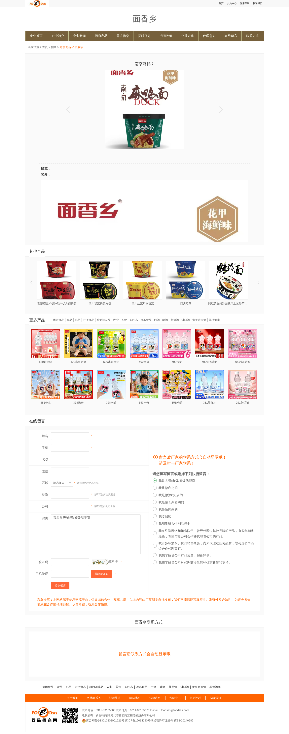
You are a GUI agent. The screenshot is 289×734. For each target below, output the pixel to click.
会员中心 (231, 3)
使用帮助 (244, 3)
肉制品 (133, 319)
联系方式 (252, 36)
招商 (53, 47)
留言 (45, 518)
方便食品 (88, 319)
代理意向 (209, 36)
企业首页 (36, 36)
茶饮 (124, 319)
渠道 (45, 494)
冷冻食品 (146, 319)
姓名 (45, 436)
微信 (45, 471)
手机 (45, 447)
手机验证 (41, 573)
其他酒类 (214, 319)
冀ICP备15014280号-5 (139, 720)
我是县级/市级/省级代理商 (96, 534)
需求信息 (122, 36)
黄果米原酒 (199, 319)
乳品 (77, 319)
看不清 (113, 562)
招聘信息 (144, 36)
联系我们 (257, 3)
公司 (45, 506)
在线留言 (231, 36)
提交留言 (60, 585)
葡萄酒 (174, 319)
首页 (221, 3)
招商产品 (101, 36)
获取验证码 (101, 573)
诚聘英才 (114, 697)
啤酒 (165, 319)
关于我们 (72, 697)
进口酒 (185, 319)
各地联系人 (94, 697)
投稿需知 (215, 697)
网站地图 (134, 697)
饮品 (69, 319)
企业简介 (58, 36)
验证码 (43, 562)
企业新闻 (79, 36)
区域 (45, 483)
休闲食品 (58, 319)
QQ (45, 459)
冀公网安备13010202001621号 (103, 720)
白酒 (157, 319)
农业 (116, 319)
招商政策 (166, 36)
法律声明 (155, 697)
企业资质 (187, 36)
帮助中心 (175, 697)
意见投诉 (195, 697)
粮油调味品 (104, 319)
